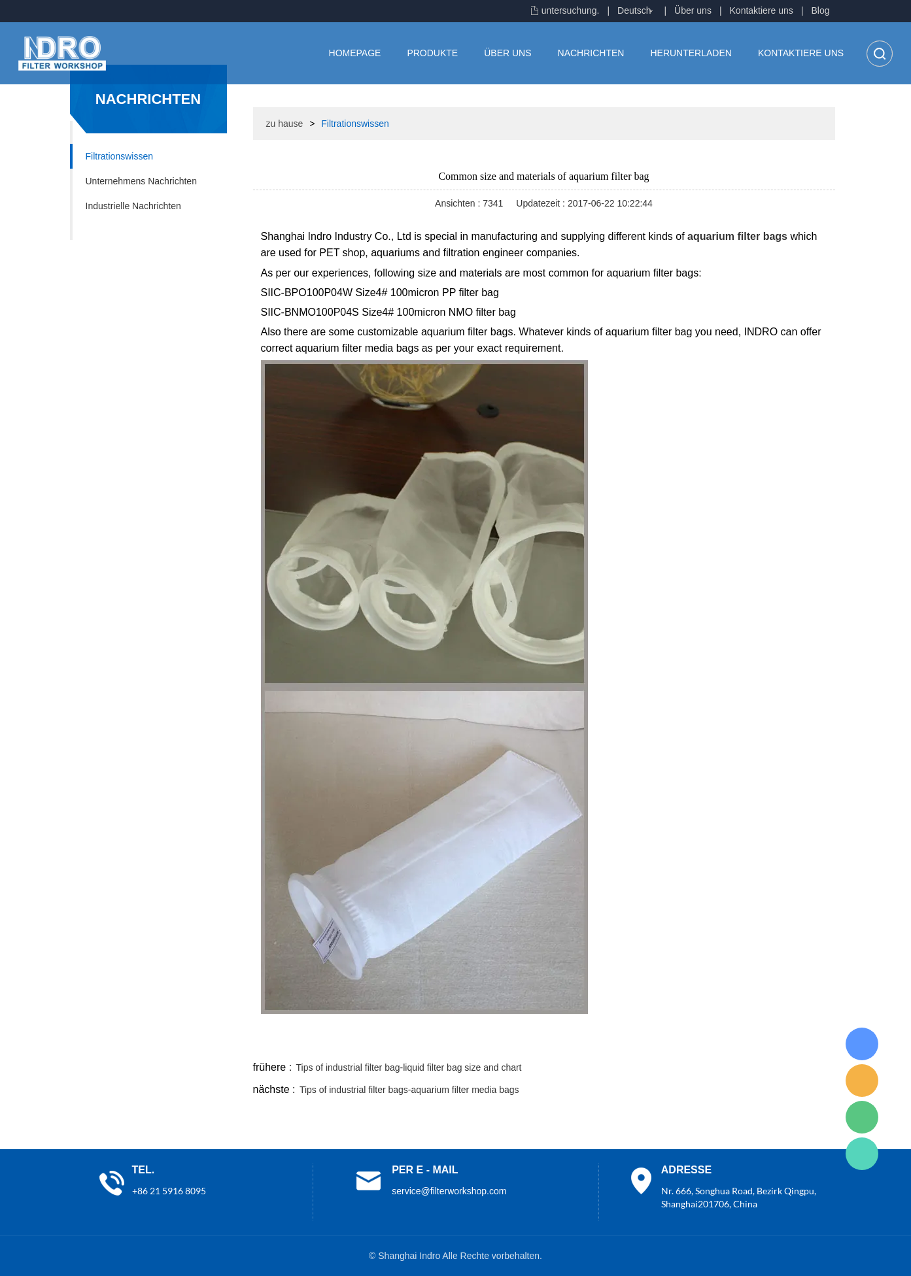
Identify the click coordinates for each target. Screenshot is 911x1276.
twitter (671, 1042)
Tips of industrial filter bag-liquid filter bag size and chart (409, 1067)
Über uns (693, 10)
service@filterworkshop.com (449, 1191)
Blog (820, 10)
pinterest (741, 1042)
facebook (600, 1042)
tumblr (777, 1042)
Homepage (355, 53)
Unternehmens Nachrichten (141, 181)
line (635, 1042)
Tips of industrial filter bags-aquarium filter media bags (409, 1089)
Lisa (862, 1044)
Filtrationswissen (119, 156)
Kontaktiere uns (761, 10)
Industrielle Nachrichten (133, 206)
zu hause (284, 123)
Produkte (432, 53)
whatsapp (706, 1042)
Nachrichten (591, 53)
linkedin (812, 1042)
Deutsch (634, 10)
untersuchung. (570, 10)
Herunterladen (690, 53)
